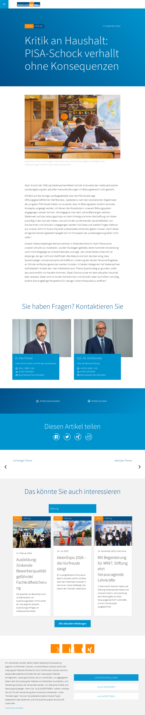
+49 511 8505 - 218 (87, 368)
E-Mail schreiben (24, 371)
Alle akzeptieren (106, 696)
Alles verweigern (106, 686)
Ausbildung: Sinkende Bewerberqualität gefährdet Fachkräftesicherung (31, 573)
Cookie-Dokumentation (14, 708)
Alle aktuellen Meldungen (72, 623)
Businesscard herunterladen (29, 374)
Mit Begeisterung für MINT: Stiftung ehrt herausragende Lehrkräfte (113, 569)
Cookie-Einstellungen (106, 677)
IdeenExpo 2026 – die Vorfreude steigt (71, 563)
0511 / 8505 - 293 (24, 368)
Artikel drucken (97, 401)
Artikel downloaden (48, 401)
